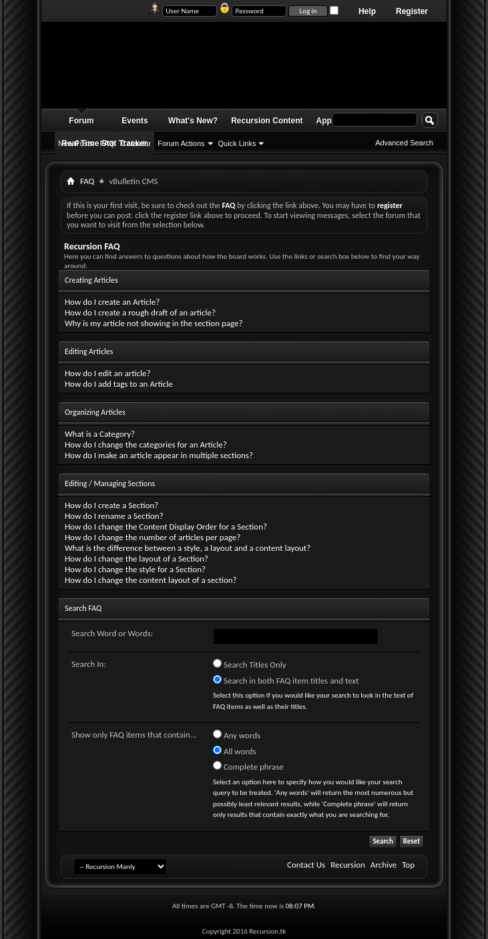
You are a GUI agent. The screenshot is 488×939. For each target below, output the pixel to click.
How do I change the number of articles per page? (152, 537)
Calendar (136, 143)
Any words (236, 735)
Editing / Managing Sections (110, 483)
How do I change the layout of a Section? (136, 559)
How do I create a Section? (111, 505)
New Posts (75, 143)
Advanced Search (404, 143)
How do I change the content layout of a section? (151, 580)
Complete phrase (248, 766)
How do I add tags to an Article (119, 384)
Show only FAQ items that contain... (133, 735)
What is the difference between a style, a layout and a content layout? (187, 548)
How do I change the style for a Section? (135, 569)
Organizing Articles (95, 412)
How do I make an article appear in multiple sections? (159, 455)
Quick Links (237, 143)
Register (412, 11)
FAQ (107, 143)
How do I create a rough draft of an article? (140, 312)
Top (408, 865)
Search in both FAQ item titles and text (285, 680)
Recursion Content (266, 120)
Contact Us (306, 865)
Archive (384, 865)
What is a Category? (100, 434)
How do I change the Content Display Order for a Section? (166, 527)
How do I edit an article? (108, 373)
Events (134, 120)
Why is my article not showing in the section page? (154, 323)
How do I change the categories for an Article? (146, 444)
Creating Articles (91, 280)
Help (367, 11)
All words (234, 751)
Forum (81, 120)
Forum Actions (181, 143)
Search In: (88, 664)
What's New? (193, 120)
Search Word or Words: (112, 633)
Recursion (347, 865)
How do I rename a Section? (114, 516)
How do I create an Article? (112, 302)
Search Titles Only (249, 664)
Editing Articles (89, 351)
